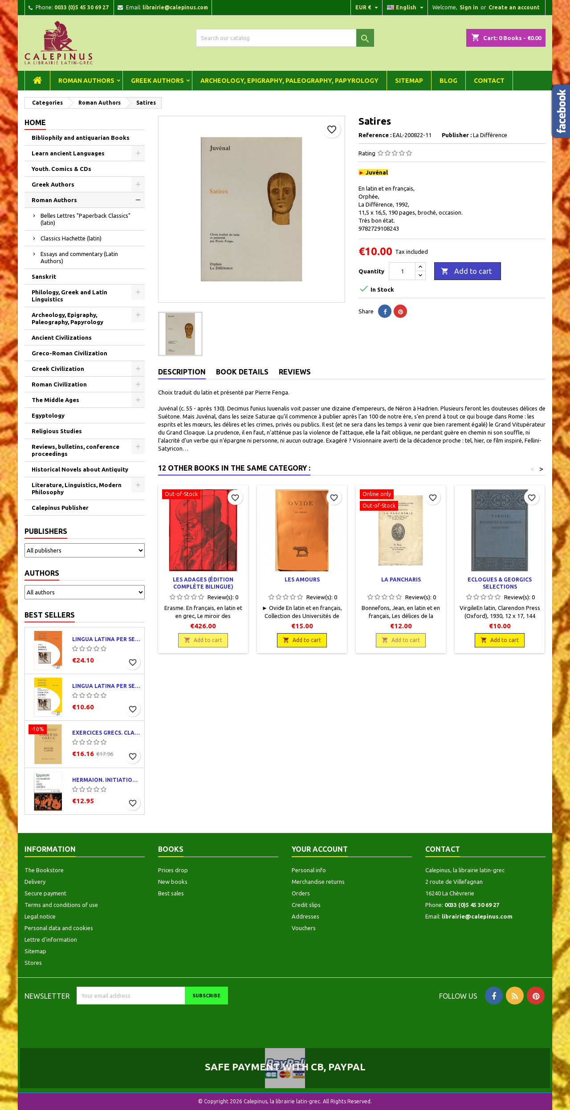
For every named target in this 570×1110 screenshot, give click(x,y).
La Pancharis (401, 579)
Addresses (305, 916)
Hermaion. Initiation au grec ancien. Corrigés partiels (106, 780)
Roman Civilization (59, 384)
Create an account (514, 7)
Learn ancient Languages (68, 153)
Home (35, 122)
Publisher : (457, 135)
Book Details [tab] (242, 372)
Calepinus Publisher (60, 507)
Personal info (309, 870)
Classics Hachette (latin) (71, 238)
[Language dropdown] (406, 7)
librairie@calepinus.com (175, 7)
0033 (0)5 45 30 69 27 (81, 7)
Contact (489, 80)
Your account (320, 849)
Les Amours (302, 579)
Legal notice (40, 916)
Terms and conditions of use (61, 905)
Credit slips (306, 905)
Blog (448, 80)
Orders (301, 893)
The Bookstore (44, 870)
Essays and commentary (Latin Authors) (79, 257)
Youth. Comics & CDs (61, 169)
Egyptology (48, 415)
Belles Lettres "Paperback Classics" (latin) (85, 219)
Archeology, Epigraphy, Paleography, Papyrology (289, 80)
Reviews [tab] (295, 372)
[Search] (285, 38)
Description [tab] (182, 372)
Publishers (45, 531)
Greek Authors (157, 80)
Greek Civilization (58, 369)
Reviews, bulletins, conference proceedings (75, 450)
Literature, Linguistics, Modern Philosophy (77, 488)
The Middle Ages (55, 400)
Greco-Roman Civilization (69, 353)
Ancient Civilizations (62, 337)
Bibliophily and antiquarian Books (81, 137)
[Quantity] (402, 271)
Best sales (171, 893)
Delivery (34, 881)
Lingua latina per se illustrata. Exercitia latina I (106, 686)
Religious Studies (57, 431)
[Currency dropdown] (367, 7)
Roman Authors (86, 80)
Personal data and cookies (58, 928)
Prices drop (173, 870)
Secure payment (45, 893)
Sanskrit (44, 276)
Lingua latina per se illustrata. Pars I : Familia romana (106, 639)
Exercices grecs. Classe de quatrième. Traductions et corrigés (106, 733)
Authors (41, 573)
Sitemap (409, 80)
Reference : (374, 135)
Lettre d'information (50, 939)
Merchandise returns (318, 881)
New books (172, 881)
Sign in (469, 7)
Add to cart (466, 271)
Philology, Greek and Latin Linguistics (69, 295)
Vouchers (304, 928)
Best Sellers (49, 615)
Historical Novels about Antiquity (80, 469)
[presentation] (151, 1021)
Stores (33, 963)
